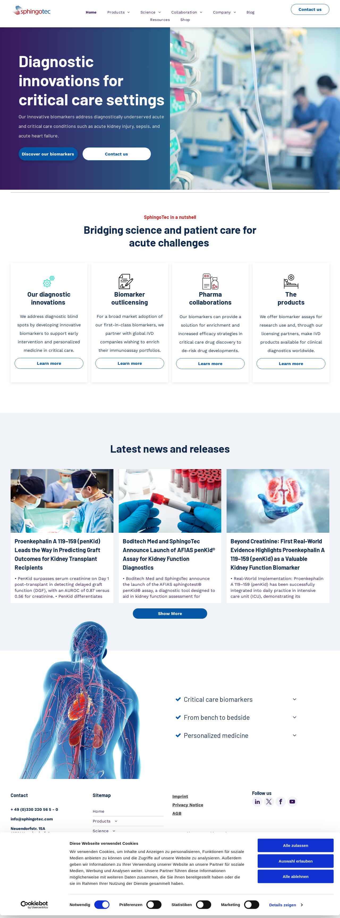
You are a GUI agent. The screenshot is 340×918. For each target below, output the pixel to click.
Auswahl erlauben (296, 863)
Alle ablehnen (296, 879)
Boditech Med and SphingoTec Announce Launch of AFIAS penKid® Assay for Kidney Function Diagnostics (169, 554)
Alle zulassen (295, 848)
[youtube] (292, 802)
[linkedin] (257, 802)
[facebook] (280, 802)
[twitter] (269, 802)
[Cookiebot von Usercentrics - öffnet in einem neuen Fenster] (34, 908)
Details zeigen (282, 907)
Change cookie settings (210, 833)
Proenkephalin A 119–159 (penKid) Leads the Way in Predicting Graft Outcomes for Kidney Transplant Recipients (57, 554)
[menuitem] (91, 12)
